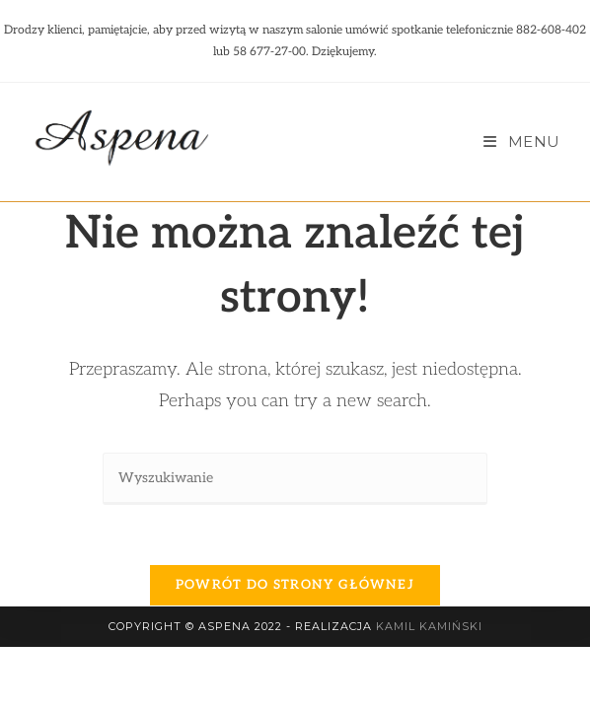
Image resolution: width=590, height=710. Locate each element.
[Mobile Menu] (521, 141)
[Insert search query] (295, 479)
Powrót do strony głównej (295, 585)
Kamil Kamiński (429, 689)
